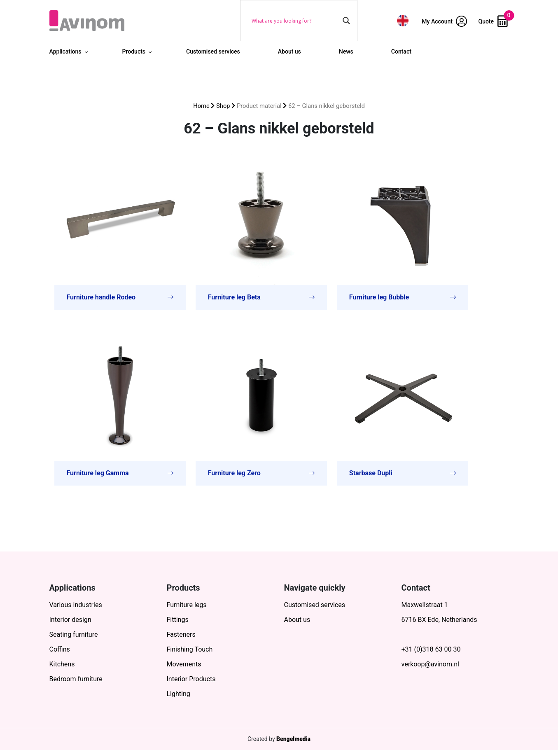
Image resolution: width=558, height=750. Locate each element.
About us (289, 51)
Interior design (70, 620)
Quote (492, 21)
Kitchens (62, 664)
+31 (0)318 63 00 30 (431, 649)
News (346, 51)
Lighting (178, 694)
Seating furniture (73, 634)
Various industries (75, 605)
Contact (401, 51)
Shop (223, 106)
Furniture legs (187, 605)
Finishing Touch (190, 649)
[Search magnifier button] (346, 20)
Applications (65, 51)
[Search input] (295, 20)
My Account (444, 21)
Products (134, 51)
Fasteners (181, 634)
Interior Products (191, 679)
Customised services (213, 51)
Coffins (59, 649)
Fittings (178, 620)
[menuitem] (403, 20)
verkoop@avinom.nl (430, 664)
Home (201, 106)
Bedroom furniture (76, 679)
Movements (184, 664)
